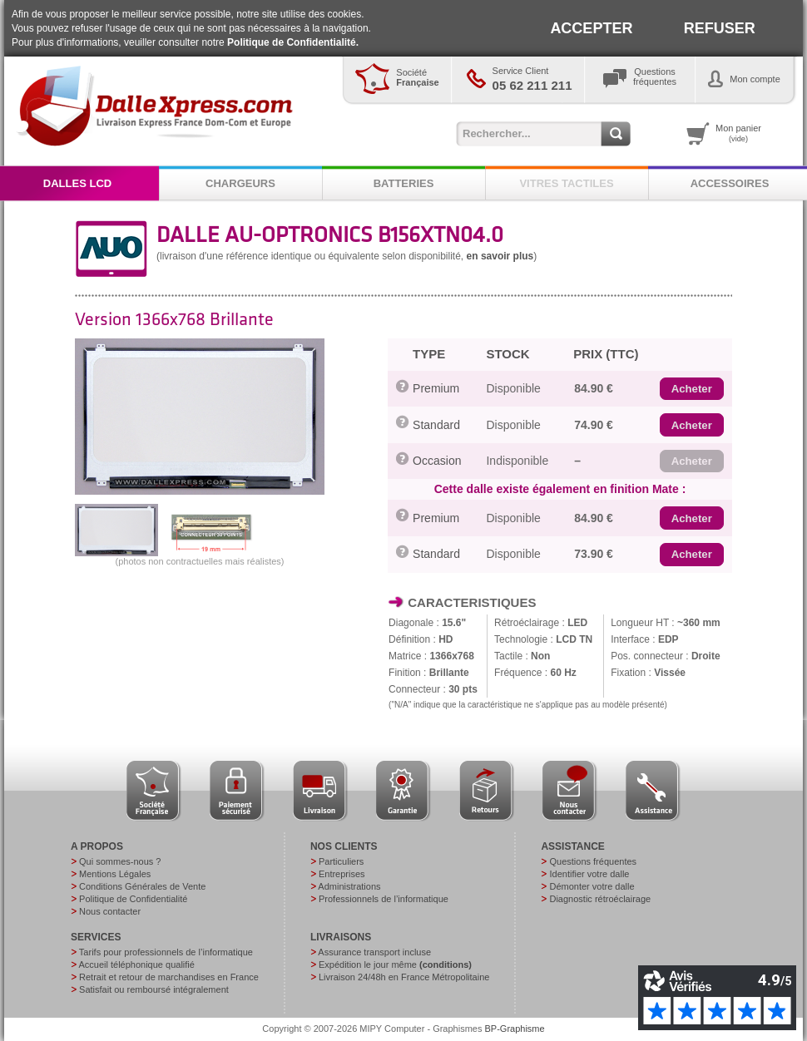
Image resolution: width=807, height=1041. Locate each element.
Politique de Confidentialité (133, 899)
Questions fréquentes (592, 861)
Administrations (349, 886)
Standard (436, 425)
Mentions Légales (115, 874)
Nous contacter (110, 911)
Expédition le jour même (395, 964)
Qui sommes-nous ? (120, 861)
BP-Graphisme (515, 1029)
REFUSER (719, 28)
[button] (692, 389)
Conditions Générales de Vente (142, 886)
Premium (436, 388)
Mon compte (755, 79)
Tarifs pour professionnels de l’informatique (166, 952)
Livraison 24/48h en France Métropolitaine (404, 977)
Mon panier (738, 133)
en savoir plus (500, 256)
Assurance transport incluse (374, 952)
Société (417, 77)
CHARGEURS (240, 183)
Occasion (437, 460)
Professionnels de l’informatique (383, 899)
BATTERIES (404, 183)
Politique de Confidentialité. (293, 42)
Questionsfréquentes (654, 76)
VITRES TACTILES (566, 183)
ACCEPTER (591, 28)
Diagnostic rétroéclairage (600, 899)
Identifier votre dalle (589, 874)
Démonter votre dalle (591, 886)
